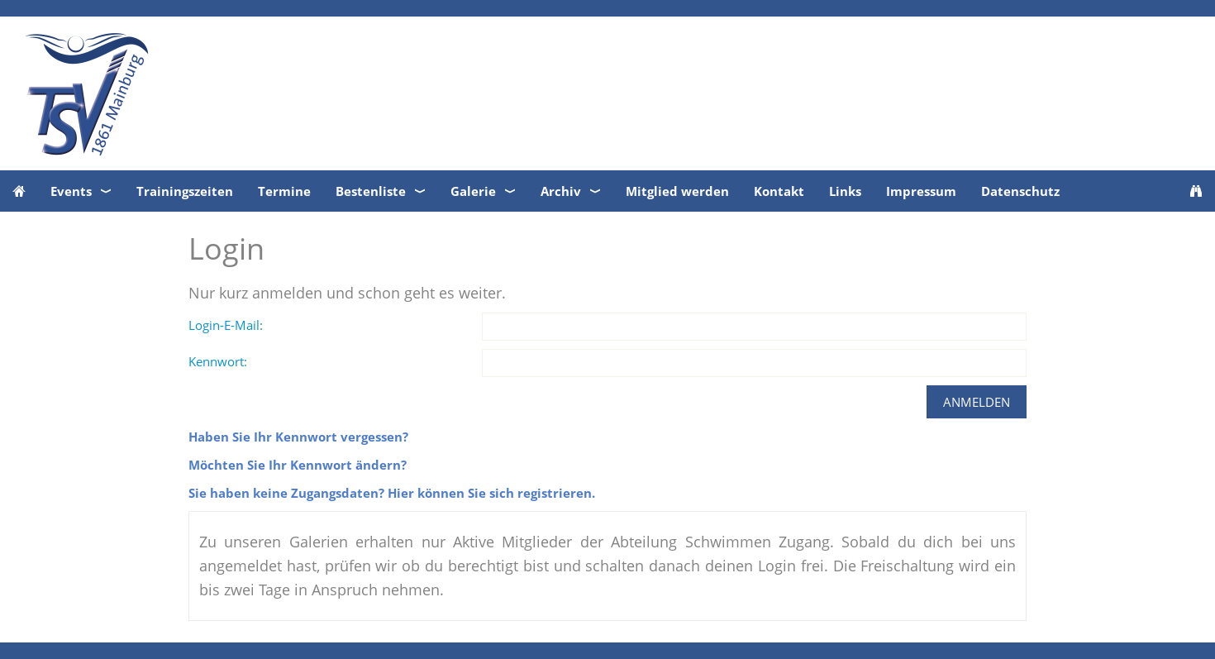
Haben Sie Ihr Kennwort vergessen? (298, 436)
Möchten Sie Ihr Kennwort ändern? (297, 464)
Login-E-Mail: (225, 325)
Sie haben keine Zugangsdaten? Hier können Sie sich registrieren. (391, 493)
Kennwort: (217, 361)
